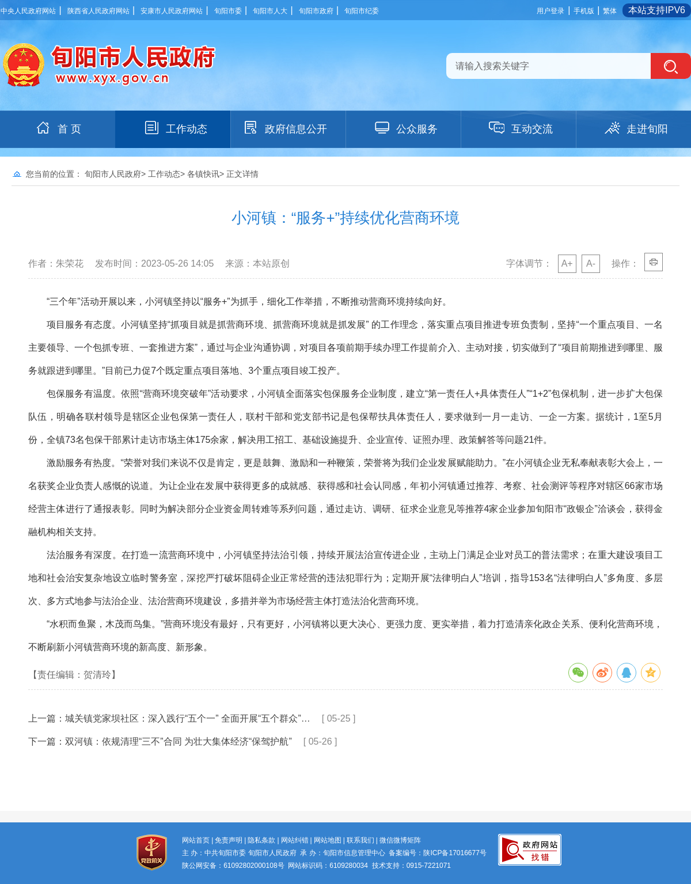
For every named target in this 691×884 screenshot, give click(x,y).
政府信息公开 (284, 127)
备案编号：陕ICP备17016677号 (437, 853)
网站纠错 (295, 840)
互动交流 (520, 127)
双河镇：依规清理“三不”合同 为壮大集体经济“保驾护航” (178, 741)
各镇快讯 (203, 174)
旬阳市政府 (316, 11)
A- (590, 263)
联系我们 (360, 840)
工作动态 (175, 127)
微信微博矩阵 (400, 840)
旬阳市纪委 (361, 11)
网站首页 (196, 840)
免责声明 (228, 840)
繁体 (610, 11)
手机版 (584, 11)
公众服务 (405, 127)
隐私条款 (261, 840)
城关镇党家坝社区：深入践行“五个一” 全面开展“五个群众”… (187, 718)
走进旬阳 (635, 127)
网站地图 (327, 840)
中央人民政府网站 (28, 11)
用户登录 (550, 11)
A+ (567, 263)
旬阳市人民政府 (113, 174)
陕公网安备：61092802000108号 (233, 866)
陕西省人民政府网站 (98, 11)
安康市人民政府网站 (172, 11)
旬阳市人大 (270, 11)
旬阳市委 (228, 11)
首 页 (58, 127)
